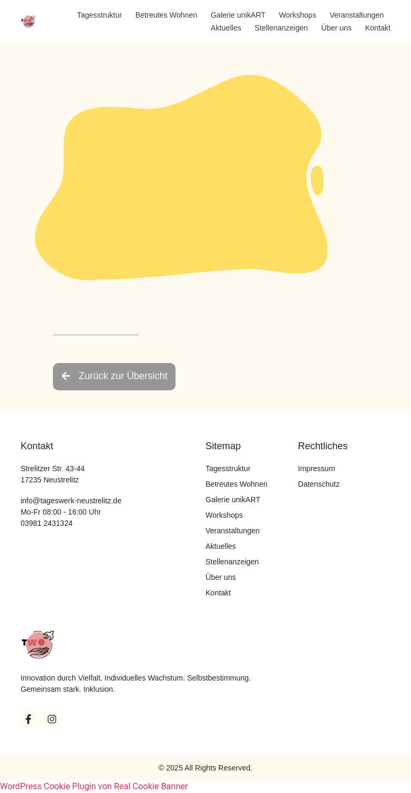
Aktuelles (226, 28)
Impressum (316, 468)
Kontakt (377, 28)
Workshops (297, 15)
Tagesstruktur (99, 15)
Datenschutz (319, 484)
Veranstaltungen (357, 15)
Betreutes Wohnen (166, 15)
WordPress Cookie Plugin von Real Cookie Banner (94, 786)
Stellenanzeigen (281, 28)
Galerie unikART (238, 15)
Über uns (336, 28)
